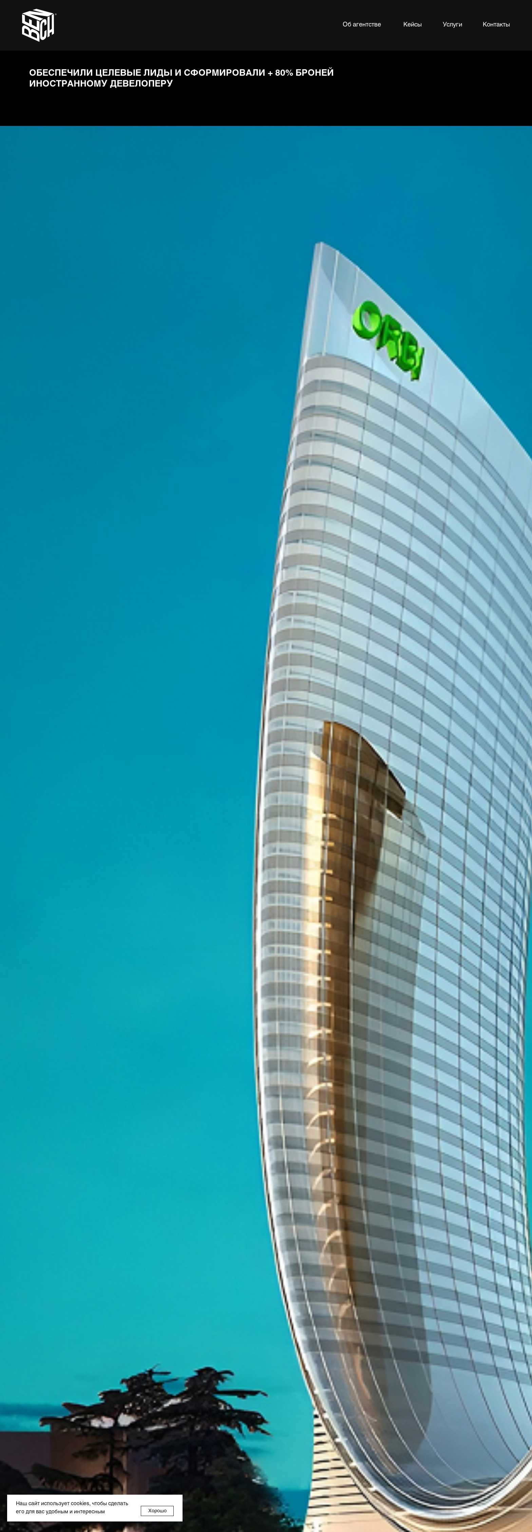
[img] (39, 25)
